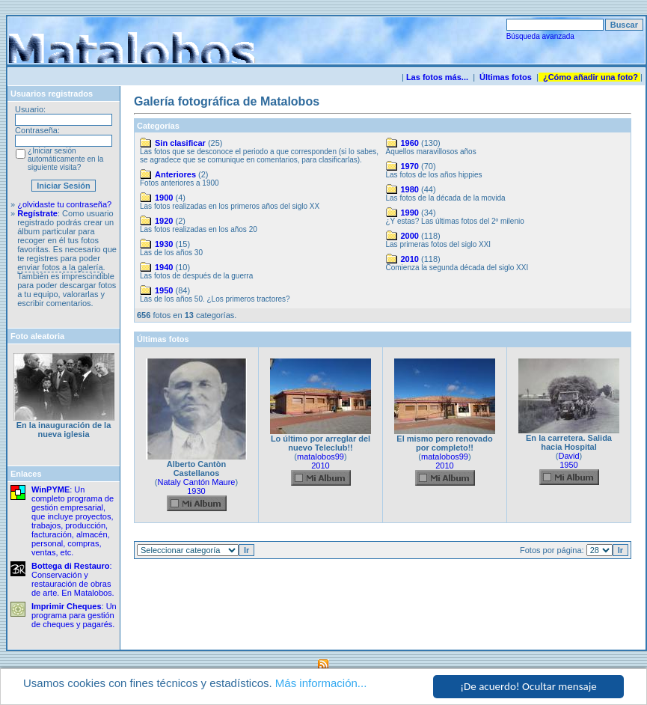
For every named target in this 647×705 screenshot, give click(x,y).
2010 (410, 258)
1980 (410, 189)
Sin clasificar (180, 142)
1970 (410, 166)
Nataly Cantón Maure (197, 481)
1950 (164, 290)
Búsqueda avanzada (540, 36)
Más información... (321, 683)
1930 (164, 243)
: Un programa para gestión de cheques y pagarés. (74, 615)
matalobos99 (320, 456)
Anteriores (175, 174)
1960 (410, 142)
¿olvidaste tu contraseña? (64, 204)
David (568, 455)
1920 (164, 220)
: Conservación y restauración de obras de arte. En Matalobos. (72, 579)
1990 (410, 212)
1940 (164, 267)
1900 (164, 197)
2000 (410, 235)
